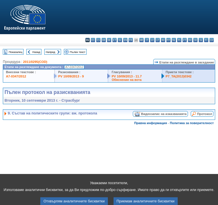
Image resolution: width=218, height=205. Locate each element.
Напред (50, 52)
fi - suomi (206, 40)
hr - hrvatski (141, 40)
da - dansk (104, 40)
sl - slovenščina (201, 40)
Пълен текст (77, 52)
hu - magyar (163, 40)
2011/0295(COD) (35, 61)
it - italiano (147, 40)
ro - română (190, 40)
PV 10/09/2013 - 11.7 (127, 76)
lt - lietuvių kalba (158, 40)
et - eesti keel (114, 40)
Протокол (204, 114)
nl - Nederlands (174, 40)
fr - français (131, 40)
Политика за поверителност (192, 123)
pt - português (185, 40)
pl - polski (179, 40)
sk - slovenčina (195, 40)
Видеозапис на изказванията (163, 114)
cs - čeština (98, 40)
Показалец (15, 52)
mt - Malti (168, 40)
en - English (125, 40)
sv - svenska (211, 40)
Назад (36, 52)
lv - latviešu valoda (152, 40)
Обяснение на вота (126, 79)
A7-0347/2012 (16, 76)
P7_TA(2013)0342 (179, 76)
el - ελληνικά (120, 40)
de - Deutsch (109, 40)
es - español (93, 40)
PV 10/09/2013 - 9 (71, 76)
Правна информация (150, 123)
